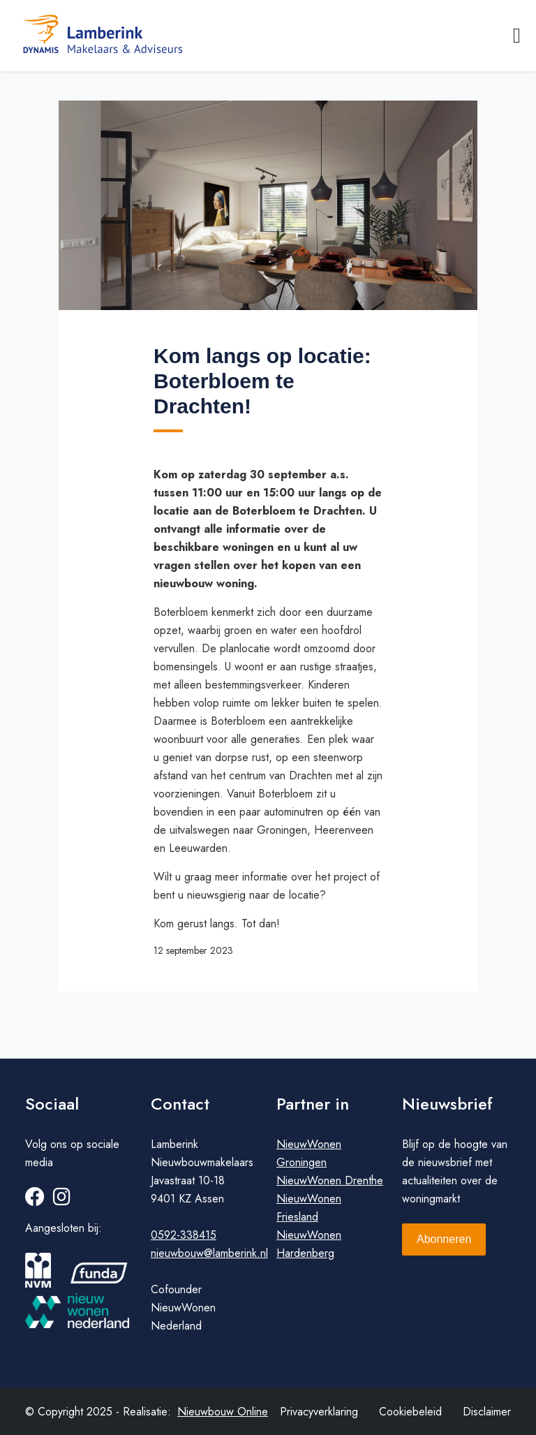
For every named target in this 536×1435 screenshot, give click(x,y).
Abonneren (444, 1239)
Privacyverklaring (319, 1412)
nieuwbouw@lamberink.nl (209, 1253)
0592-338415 (183, 1235)
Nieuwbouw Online (222, 1412)
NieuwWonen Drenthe (329, 1180)
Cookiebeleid (410, 1412)
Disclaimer (487, 1412)
